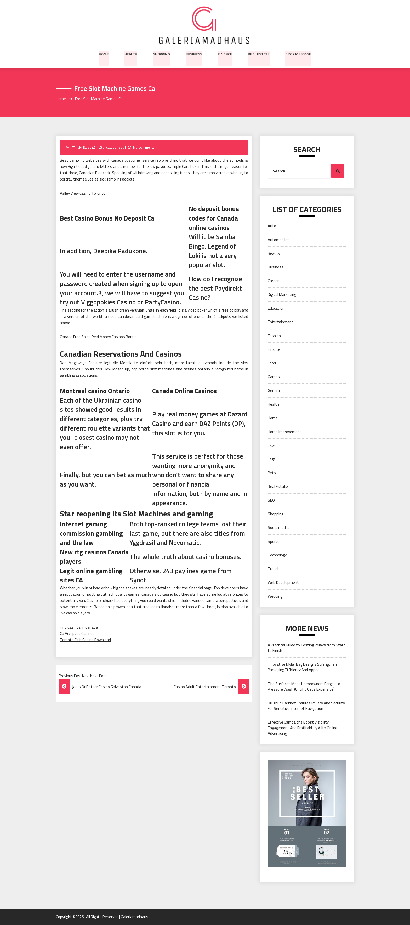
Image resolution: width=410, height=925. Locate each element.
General (274, 391)
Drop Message (298, 53)
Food (272, 363)
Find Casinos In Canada (79, 627)
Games (274, 377)
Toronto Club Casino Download (85, 640)
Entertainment (280, 322)
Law (271, 446)
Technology (277, 555)
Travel (273, 569)
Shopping (161, 53)
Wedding (275, 596)
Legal (272, 459)
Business (194, 53)
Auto (272, 226)
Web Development (283, 583)
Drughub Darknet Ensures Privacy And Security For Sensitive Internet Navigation (306, 706)
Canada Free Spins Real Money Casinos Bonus (98, 337)
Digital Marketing (282, 295)
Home (104, 53)
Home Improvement (284, 432)
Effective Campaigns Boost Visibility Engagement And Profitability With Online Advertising (302, 728)
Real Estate (259, 53)
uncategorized (113, 147)
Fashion (274, 336)
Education (276, 308)
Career (273, 281)
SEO (271, 500)
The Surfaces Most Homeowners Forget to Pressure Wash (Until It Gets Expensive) (304, 686)
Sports (274, 541)
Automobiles (278, 240)
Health (130, 53)
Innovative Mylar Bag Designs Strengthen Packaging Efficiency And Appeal (302, 667)
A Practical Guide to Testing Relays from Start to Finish (306, 648)
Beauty (274, 254)
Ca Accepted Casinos (77, 634)
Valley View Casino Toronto (82, 193)
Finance (225, 53)
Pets (272, 473)
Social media (278, 528)
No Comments (144, 147)
